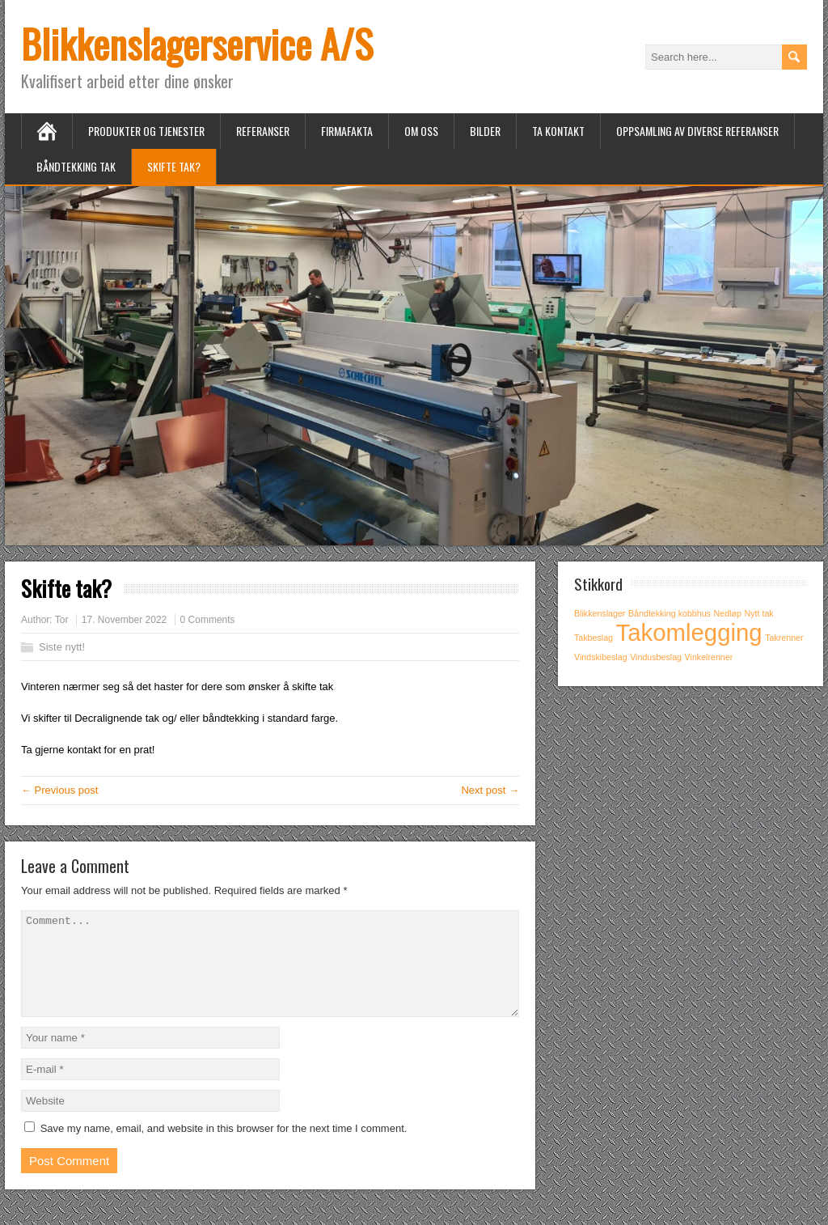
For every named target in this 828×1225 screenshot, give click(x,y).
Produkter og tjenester (146, 130)
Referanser (262, 130)
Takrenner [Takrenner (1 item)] (784, 637)
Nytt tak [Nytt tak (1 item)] (759, 613)
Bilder (485, 130)
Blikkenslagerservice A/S (197, 43)
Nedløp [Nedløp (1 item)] (727, 613)
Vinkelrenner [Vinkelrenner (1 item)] (709, 657)
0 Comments (207, 619)
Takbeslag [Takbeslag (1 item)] (593, 637)
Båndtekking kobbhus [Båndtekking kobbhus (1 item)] (669, 613)
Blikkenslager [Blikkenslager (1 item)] (599, 613)
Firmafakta (347, 130)
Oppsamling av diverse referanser (697, 130)
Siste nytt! (62, 647)
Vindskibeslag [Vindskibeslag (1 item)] (600, 657)
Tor (62, 619)
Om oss (421, 130)
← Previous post (59, 790)
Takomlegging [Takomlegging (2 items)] (689, 632)
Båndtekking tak (76, 166)
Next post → (490, 790)
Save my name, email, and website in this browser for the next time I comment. (224, 1148)
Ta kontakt (558, 130)
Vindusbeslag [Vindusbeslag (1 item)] (656, 657)
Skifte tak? (174, 166)
